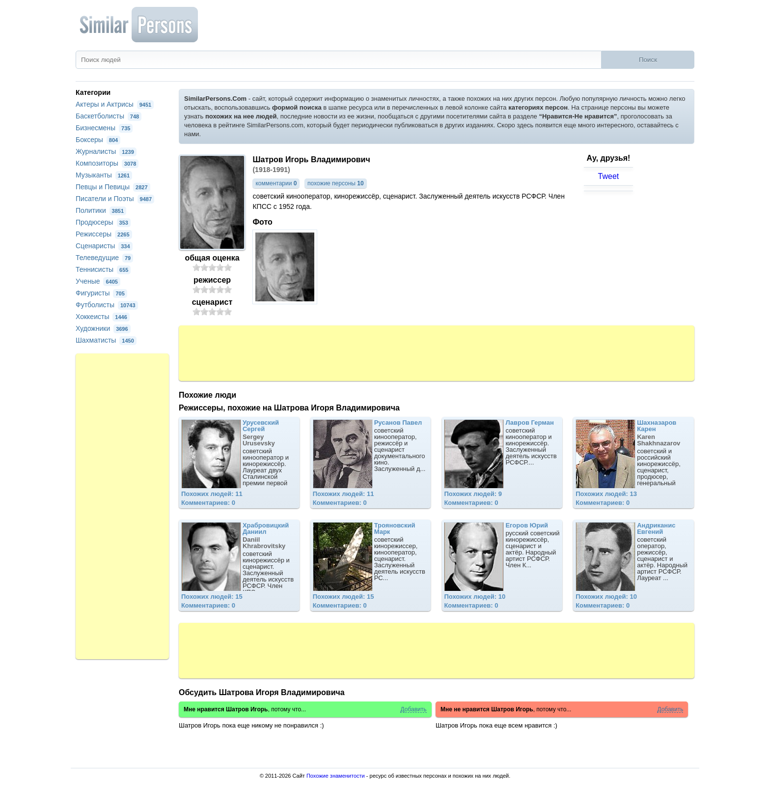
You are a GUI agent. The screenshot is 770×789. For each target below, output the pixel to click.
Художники (103, 328)
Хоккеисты (103, 317)
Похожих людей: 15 (212, 596)
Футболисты (107, 305)
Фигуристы (101, 293)
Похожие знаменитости (335, 776)
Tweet (608, 176)
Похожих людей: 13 (606, 494)
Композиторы (107, 163)
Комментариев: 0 (208, 502)
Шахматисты (106, 340)
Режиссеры (104, 234)
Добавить (413, 709)
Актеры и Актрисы (115, 104)
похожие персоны (335, 183)
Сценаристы (104, 246)
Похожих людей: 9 (473, 494)
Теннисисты (103, 269)
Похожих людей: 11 (212, 494)
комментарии (276, 183)
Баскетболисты (108, 116)
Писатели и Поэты (115, 199)
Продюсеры (103, 222)
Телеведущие (104, 258)
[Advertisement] (436, 352)
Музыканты (104, 175)
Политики (101, 210)
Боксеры (98, 140)
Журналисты (106, 151)
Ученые (98, 281)
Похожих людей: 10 (474, 596)
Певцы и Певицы (113, 187)
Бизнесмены (104, 128)
